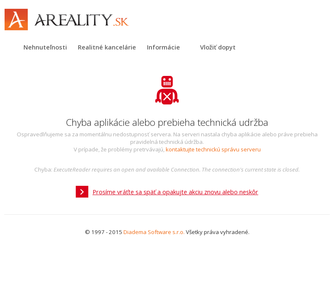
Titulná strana (10, 47)
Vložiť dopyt (218, 47)
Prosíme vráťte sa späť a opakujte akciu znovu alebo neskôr (175, 191)
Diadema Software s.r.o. (154, 232)
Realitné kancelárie (107, 47)
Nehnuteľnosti (45, 47)
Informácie (163, 47)
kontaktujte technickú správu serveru (213, 149)
